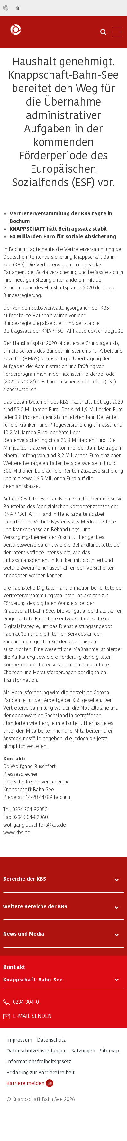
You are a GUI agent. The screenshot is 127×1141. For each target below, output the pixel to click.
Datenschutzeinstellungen (36, 1050)
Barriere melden (29, 1083)
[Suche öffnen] (103, 34)
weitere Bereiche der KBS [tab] (35, 906)
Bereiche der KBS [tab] (24, 879)
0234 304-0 (26, 1001)
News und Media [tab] (23, 934)
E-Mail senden (32, 1015)
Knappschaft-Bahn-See (33, 979)
